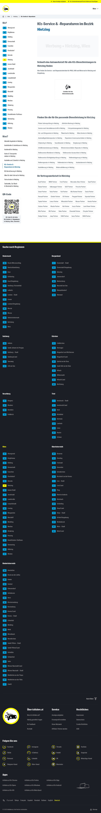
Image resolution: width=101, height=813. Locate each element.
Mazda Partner (55, 206)
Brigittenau (8, 32)
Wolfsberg (58, 384)
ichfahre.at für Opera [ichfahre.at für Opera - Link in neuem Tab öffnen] (9, 785)
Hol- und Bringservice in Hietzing (48, 133)
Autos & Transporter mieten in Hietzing (10, 155)
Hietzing (15, 16)
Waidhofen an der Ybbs (13, 680)
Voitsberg (8, 322)
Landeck (57, 423)
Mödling (8, 625)
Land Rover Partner (89, 206)
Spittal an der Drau (60, 361)
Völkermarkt (58, 375)
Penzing (8, 110)
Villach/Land (58, 380)
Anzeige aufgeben (57, 715)
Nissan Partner (80, 201)
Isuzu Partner (76, 206)
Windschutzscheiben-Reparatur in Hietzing (74, 148)
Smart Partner (42, 192)
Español (30, 800)
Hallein (7, 343)
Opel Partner (92, 182)
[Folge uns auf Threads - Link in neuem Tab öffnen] (63, 747)
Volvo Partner (63, 211)
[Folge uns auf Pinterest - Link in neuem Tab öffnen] (14, 758)
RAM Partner (65, 216)
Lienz (56, 428)
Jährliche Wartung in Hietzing (71, 123)
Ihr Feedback (31, 724)
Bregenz (8, 401)
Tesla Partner (54, 192)
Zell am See (9, 366)
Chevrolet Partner (74, 211)
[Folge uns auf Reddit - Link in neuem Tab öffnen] (63, 752)
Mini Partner (42, 211)
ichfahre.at (10, 809)
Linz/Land (57, 485)
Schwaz (57, 437)
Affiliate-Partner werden (59, 729)
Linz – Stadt (58, 481)
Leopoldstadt (9, 78)
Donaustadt (9, 41)
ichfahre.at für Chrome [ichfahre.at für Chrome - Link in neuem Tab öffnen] (10, 780)
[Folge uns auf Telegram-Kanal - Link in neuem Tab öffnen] (14, 764)
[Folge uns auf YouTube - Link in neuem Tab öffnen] (87, 747)
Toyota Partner (42, 201)
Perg (56, 490)
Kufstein (57, 419)
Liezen (7, 299)
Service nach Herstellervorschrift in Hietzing (51, 128)
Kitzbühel (57, 414)
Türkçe (17, 800)
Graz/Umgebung (10, 281)
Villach (56, 370)
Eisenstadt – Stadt (60, 263)
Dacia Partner (89, 192)
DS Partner (66, 196)
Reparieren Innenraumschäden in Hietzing (78, 138)
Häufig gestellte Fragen (34, 720)
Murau (7, 313)
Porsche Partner (81, 187)
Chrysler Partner (88, 211)
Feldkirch (8, 414)
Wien (8, 16)
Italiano (43, 800)
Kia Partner (65, 206)
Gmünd (7, 584)
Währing (8, 123)
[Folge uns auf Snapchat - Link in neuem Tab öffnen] (87, 752)
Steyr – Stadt (58, 513)
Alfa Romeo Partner (76, 192)
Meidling (8, 96)
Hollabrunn (9, 593)
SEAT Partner (69, 187)
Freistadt (57, 463)
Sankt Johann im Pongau (13, 348)
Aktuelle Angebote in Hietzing (13, 141)
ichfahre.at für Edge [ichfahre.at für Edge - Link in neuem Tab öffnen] (53, 780)
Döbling (7, 37)
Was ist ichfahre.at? (33, 715)
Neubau (8, 101)
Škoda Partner (42, 187)
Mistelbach (9, 634)
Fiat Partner (64, 192)
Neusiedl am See (59, 286)
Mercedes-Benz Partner (77, 182)
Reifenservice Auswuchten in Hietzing (74, 153)
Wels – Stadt (58, 526)
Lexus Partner (54, 201)
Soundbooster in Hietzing (62, 143)
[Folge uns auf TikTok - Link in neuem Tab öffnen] (14, 752)
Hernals (7, 55)
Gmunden (57, 467)
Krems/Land (9, 611)
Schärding (57, 504)
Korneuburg (9, 607)
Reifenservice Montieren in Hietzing (49, 153)
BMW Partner (53, 182)
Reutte (56, 433)
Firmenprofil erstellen (59, 720)
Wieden (7, 128)
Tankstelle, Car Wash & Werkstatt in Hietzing (11, 185)
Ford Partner (64, 182)
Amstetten (8, 570)
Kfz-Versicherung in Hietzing (13, 171)
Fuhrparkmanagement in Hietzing (78, 128)
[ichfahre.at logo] (6, 8)
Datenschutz (80, 720)
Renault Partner (43, 196)
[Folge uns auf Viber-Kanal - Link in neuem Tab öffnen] (38, 764)
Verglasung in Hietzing (80, 143)
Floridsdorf (8, 50)
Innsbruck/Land (59, 405)
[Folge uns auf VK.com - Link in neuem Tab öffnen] (63, 758)
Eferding (57, 458)
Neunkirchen (9, 639)
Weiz (7, 327)
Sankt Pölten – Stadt (12, 643)
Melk (7, 629)
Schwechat (9, 657)
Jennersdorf (58, 277)
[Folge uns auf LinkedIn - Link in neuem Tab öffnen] (38, 758)
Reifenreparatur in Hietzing (46, 162)
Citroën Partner (55, 196)
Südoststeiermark (11, 318)
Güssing (57, 272)
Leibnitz (8, 290)
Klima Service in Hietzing (84, 133)
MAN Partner (87, 216)
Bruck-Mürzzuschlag (12, 263)
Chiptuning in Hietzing (45, 143)
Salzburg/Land (10, 357)
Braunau (57, 454)
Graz (6, 272)
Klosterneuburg (10, 602)
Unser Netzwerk (57, 724)
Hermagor (57, 348)
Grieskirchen (58, 472)
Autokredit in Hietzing (10, 149)
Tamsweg (8, 361)
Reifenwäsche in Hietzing (65, 162)
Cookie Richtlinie (81, 724)
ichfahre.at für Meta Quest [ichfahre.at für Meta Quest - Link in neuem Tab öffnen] (33, 790)
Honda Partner (92, 201)
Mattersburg (58, 281)
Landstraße (9, 73)
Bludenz (8, 405)
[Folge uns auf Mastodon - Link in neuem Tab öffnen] (63, 764)
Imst (56, 410)
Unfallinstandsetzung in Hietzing (48, 148)
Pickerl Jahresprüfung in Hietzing (48, 123)
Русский (10, 800)
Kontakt (29, 729)
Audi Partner (42, 182)
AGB (77, 729)
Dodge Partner (42, 216)
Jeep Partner (54, 216)
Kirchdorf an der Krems (62, 476)
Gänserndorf (9, 588)
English (50, 800)
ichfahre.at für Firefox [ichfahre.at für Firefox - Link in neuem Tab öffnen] (32, 780)
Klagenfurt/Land (60, 357)
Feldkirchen (58, 343)
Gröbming (8, 277)
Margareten (9, 87)
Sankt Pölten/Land (11, 648)
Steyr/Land (58, 508)
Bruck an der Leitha (11, 575)
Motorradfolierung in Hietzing (65, 167)
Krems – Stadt (10, 616)
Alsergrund (9, 28)
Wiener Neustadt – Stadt (13, 670)
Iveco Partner (76, 216)
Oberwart (57, 295)
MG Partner (52, 211)
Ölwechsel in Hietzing (67, 133)
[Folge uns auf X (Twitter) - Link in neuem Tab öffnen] (38, 752)
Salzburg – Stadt (10, 352)
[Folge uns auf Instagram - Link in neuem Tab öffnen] (38, 747)
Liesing (7, 82)
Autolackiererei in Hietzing (84, 162)
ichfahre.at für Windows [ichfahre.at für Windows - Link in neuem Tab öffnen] (32, 785)
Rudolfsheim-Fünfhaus (12, 114)
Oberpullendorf (59, 290)
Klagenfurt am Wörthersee (63, 352)
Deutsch (57, 800)
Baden (7, 579)
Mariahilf (8, 91)
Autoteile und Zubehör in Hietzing (14, 160)
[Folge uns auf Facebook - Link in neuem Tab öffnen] (14, 747)
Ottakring (8, 105)
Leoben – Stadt (10, 295)
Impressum (80, 715)
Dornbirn (8, 410)
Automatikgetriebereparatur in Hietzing (50, 138)
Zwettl (7, 684)
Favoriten (8, 46)
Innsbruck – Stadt (60, 401)
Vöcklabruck (58, 522)
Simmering (8, 119)
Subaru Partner (43, 206)
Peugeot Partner (77, 196)
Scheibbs (8, 652)
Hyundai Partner (90, 196)
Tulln (7, 661)
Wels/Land (58, 531)
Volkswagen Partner (56, 187)
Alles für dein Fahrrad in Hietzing (14, 175)
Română (37, 800)
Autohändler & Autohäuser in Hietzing (16, 145)
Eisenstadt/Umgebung (61, 267)
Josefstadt (8, 69)
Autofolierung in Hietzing (45, 167)
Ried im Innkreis (59, 495)
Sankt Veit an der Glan (61, 366)
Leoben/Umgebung (11, 304)
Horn (7, 598)
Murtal (7, 308)
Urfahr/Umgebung (60, 517)
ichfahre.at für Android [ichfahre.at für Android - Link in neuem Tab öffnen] (54, 785)
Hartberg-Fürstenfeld (12, 286)
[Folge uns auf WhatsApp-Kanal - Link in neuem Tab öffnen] (87, 758)
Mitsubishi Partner (67, 201)
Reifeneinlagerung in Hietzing (78, 158)
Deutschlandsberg (11, 267)
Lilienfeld (8, 620)
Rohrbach (57, 499)
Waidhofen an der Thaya (13, 675)
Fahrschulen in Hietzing (11, 179)
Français (23, 800)
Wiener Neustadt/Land (12, 666)
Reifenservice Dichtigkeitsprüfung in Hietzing (52, 158)
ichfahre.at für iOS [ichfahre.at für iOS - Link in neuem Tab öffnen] (8, 790)
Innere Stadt (9, 64)
